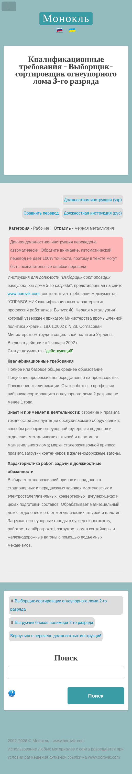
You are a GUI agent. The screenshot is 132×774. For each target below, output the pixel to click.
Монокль (66, 18)
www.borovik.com (23, 293)
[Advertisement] (66, 133)
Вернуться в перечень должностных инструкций (55, 636)
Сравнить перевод (41, 213)
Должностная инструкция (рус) (93, 213)
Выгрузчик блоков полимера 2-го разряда (54, 622)
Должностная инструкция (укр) (93, 200)
